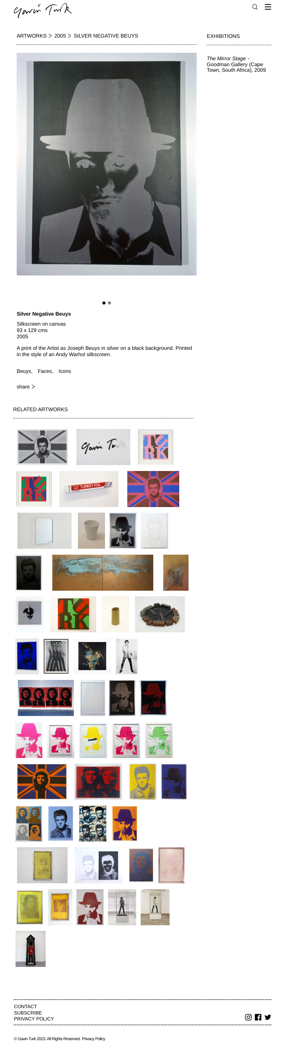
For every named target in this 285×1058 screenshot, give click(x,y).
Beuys (24, 371)
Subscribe (28, 1013)
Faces (45, 371)
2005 (60, 36)
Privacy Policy (34, 1019)
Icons (65, 371)
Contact (25, 1006)
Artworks (32, 36)
